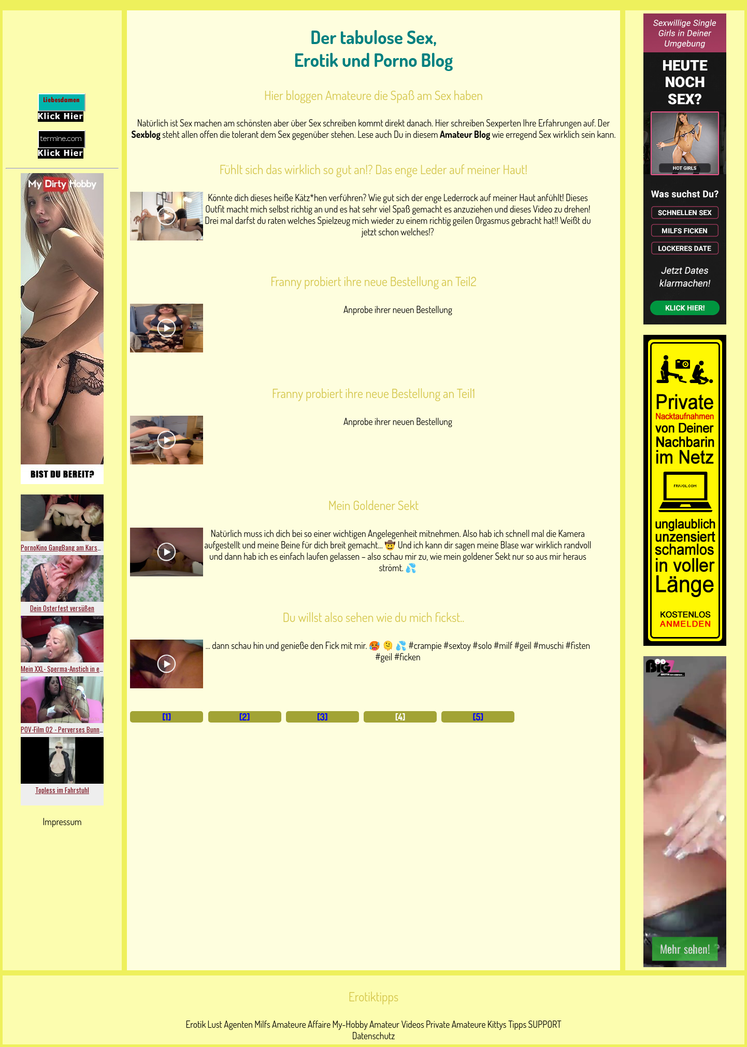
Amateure (289, 1024)
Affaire (319, 1024)
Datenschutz (373, 1035)
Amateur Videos (396, 1024)
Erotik (195, 1024)
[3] (322, 717)
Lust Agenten (230, 1024)
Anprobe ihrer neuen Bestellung (397, 309)
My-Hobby (349, 1024)
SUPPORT (545, 1024)
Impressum (62, 821)
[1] (166, 717)
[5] (478, 717)
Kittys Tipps (507, 1024)
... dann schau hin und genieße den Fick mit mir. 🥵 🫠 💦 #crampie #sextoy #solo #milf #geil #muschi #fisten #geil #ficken (398, 651)
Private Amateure (456, 1024)
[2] (244, 717)
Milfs (262, 1024)
